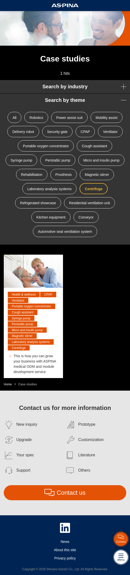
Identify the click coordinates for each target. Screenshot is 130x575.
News (64, 542)
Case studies (27, 384)
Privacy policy (65, 558)
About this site (65, 550)
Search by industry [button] (65, 86)
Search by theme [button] (65, 100)
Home (8, 384)
